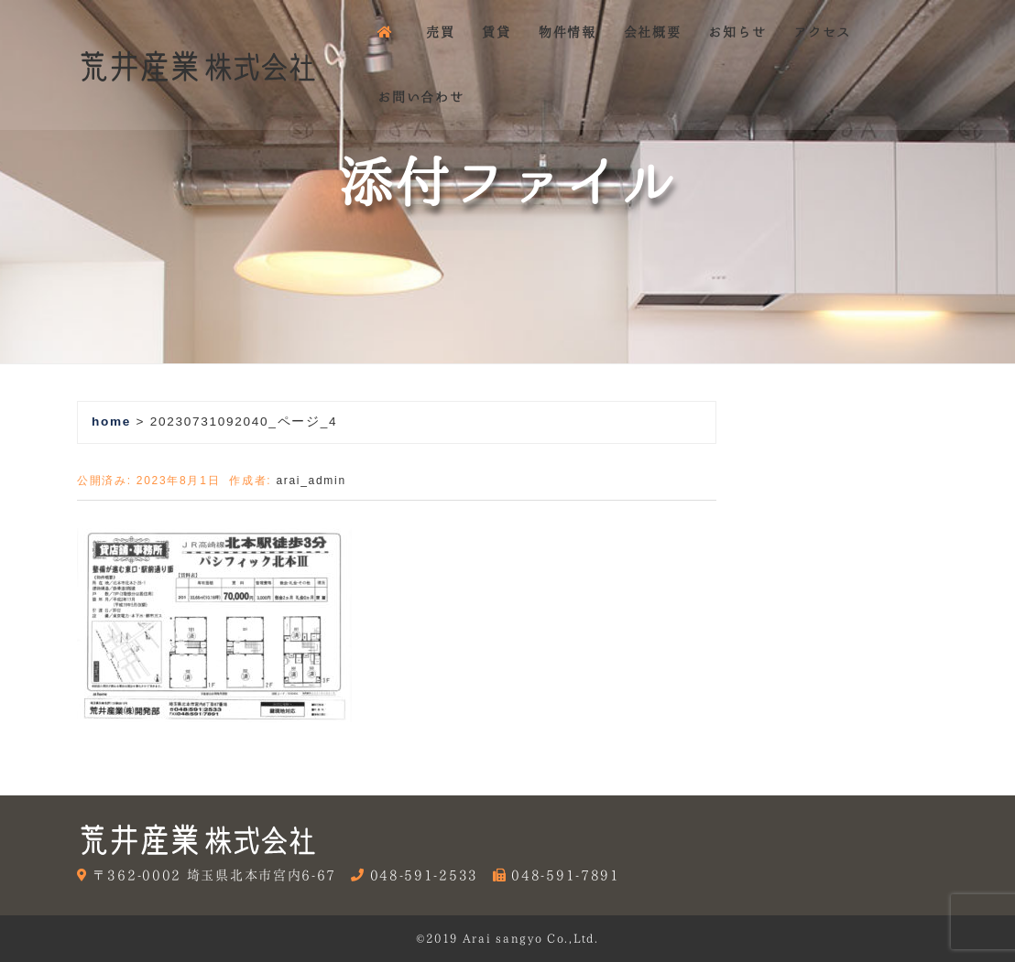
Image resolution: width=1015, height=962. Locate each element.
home (111, 421)
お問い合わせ (420, 97)
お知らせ (737, 32)
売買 (440, 32)
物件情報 (567, 32)
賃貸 (496, 32)
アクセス (822, 32)
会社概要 (653, 32)
